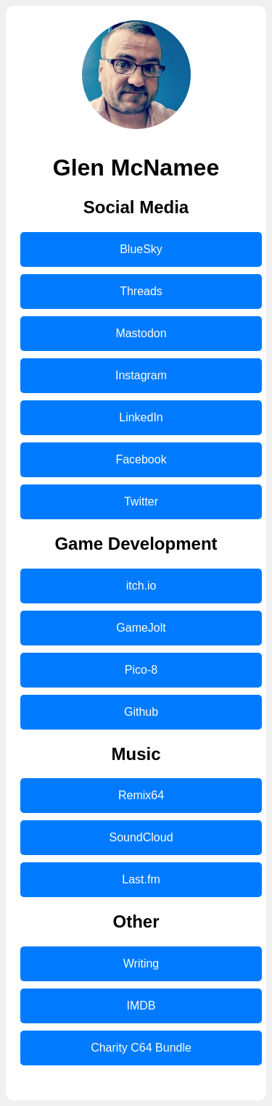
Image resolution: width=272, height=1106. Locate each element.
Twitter (141, 501)
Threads (141, 291)
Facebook (140, 459)
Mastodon (140, 333)
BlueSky (141, 249)
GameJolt (140, 628)
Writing (141, 963)
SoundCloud (141, 837)
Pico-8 (141, 670)
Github (141, 712)
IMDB (141, 1005)
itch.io (141, 585)
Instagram (141, 375)
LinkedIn (141, 417)
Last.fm (141, 879)
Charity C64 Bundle (141, 1047)
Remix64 (141, 795)
